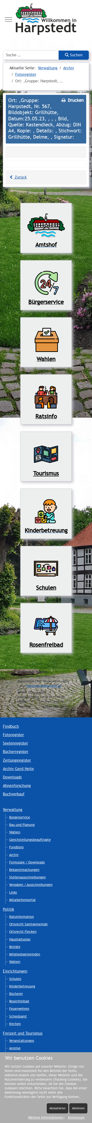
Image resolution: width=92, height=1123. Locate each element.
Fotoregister (13, 734)
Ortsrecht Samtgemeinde (28, 924)
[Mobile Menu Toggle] (8, 19)
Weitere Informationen (45, 1117)
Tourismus (46, 473)
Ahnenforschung (17, 785)
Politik (8, 909)
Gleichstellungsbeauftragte (30, 839)
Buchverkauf (13, 794)
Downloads (12, 777)
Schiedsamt (18, 1016)
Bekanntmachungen (24, 870)
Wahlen (14, 832)
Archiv (14, 855)
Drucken (72, 100)
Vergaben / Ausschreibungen (31, 885)
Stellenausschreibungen (27, 877)
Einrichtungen (15, 971)
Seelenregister (15, 743)
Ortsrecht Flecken (23, 931)
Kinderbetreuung (22, 986)
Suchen (74, 55)
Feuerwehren (19, 1008)
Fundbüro (16, 847)
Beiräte (14, 947)
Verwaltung (12, 809)
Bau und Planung (22, 825)
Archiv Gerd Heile (18, 768)
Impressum (76, 1117)
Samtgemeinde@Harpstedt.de (43, 686)
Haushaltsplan (20, 939)
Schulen (15, 979)
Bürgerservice (19, 817)
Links (13, 892)
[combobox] (31, 55)
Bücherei (16, 994)
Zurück (17, 177)
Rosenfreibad (19, 1001)
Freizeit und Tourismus (22, 1033)
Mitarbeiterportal (22, 900)
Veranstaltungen (21, 1041)
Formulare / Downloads (27, 862)
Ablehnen (78, 1108)
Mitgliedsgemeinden (24, 954)
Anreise (15, 1048)
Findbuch (11, 726)
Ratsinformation (21, 917)
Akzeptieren (57, 1108)
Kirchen (15, 1024)
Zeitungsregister (17, 760)
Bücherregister (15, 751)
